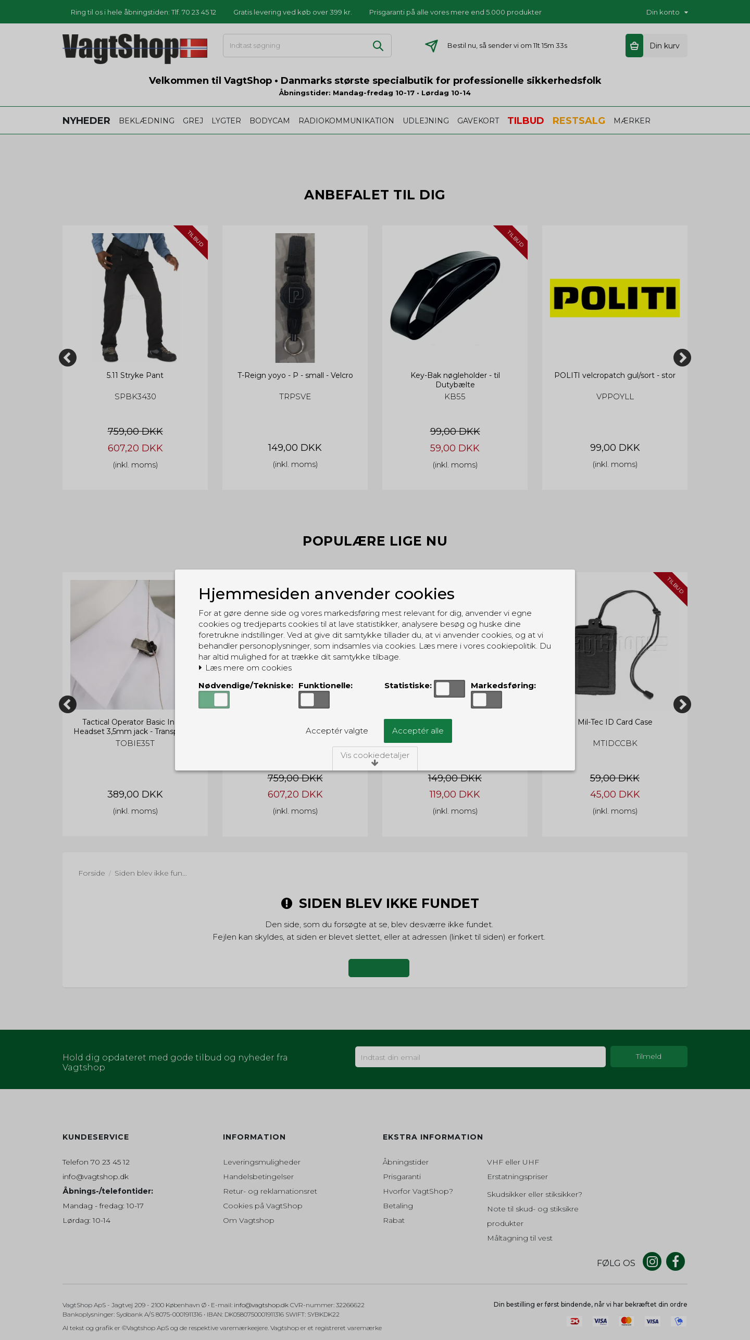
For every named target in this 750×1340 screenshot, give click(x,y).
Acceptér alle (418, 731)
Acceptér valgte (337, 731)
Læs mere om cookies (245, 668)
